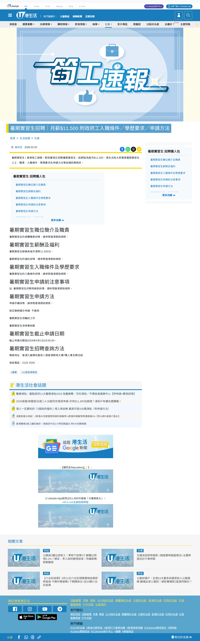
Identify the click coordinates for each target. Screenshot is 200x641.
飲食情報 (80, 24)
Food (47, 6)
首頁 (12, 138)
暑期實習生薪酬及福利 (28, 191)
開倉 (92, 600)
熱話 (46, 550)
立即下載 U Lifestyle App (180, 6)
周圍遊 (137, 24)
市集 (85, 600)
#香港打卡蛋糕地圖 (114, 627)
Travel (36, 6)
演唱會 (13, 24)
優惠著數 (27, 24)
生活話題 (25, 138)
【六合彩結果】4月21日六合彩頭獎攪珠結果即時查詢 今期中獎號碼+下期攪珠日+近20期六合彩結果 (70, 582)
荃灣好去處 (155, 600)
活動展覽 (75, 600)
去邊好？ (170, 24)
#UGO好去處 (77, 627)
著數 (14, 372)
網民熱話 (75, 614)
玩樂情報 (45, 24)
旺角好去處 (170, 600)
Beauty (59, 6)
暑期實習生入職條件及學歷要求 (33, 198)
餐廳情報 (75, 604)
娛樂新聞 (77, 16)
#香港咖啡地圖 (134, 627)
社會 (107, 24)
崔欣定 (18, 147)
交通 (140, 550)
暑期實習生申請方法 (27, 211)
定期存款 (90, 16)
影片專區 (123, 24)
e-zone (82, 6)
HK (26, 6)
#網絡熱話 (127, 631)
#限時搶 (172, 627)
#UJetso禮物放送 (80, 631)
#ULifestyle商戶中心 (102, 631)
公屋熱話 (64, 16)
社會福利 (100, 604)
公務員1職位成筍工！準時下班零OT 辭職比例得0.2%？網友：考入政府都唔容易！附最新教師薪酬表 (70, 559)
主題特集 (185, 24)
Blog (71, 6)
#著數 (117, 631)
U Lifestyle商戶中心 (154, 6)
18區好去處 (152, 24)
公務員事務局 (30, 372)
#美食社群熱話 (94, 627)
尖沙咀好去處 (105, 600)
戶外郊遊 (88, 604)
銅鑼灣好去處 (123, 600)
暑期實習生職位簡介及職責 (31, 184)
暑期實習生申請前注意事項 (31, 204)
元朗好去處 (139, 600)
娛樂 (95, 24)
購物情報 (63, 24)
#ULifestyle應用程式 (155, 627)
